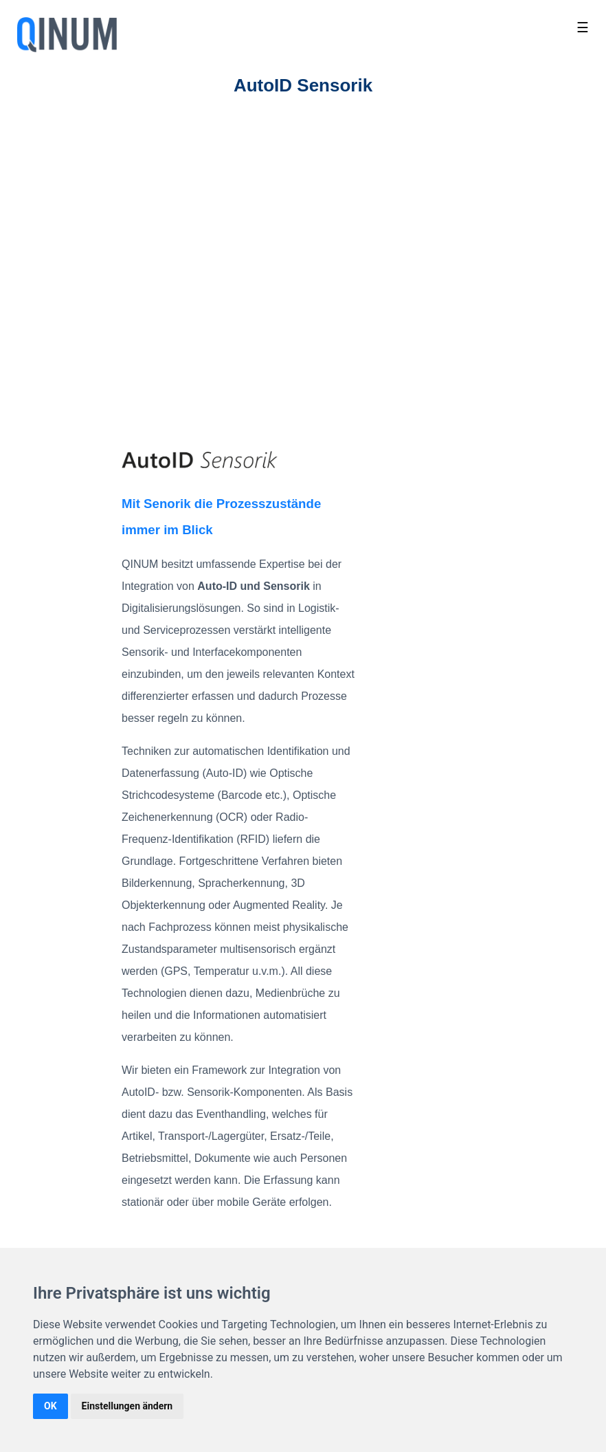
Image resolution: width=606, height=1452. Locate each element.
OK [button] (50, 1405)
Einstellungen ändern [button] (127, 1405)
